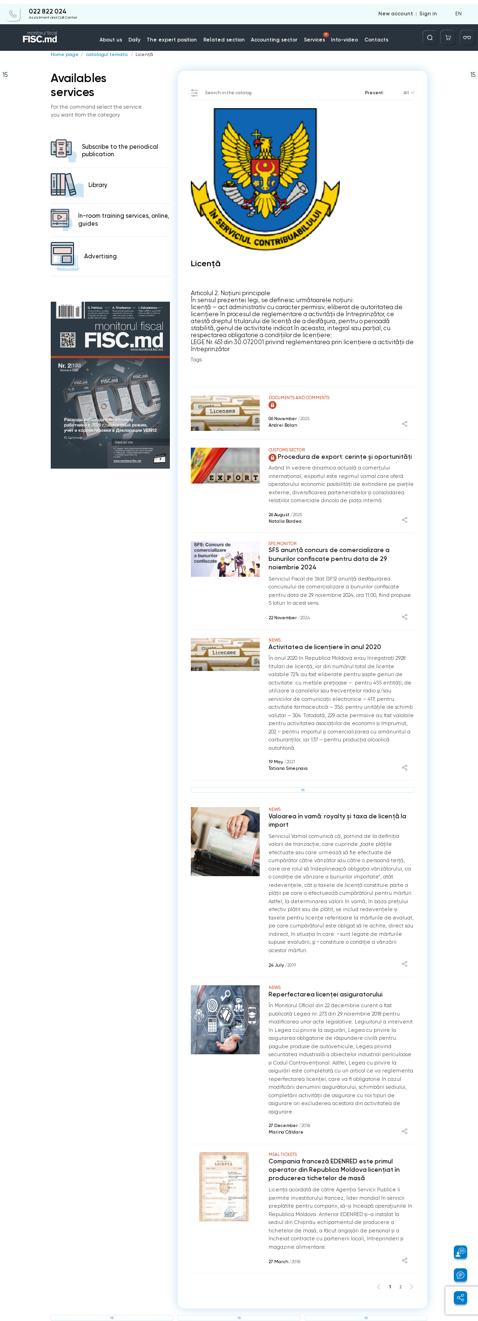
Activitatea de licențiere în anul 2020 (322, 637)
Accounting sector (273, 36)
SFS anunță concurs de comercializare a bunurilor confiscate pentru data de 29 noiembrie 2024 (338, 553)
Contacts (368, 36)
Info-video (339, 36)
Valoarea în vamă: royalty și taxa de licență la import (333, 810)
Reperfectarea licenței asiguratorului (321, 983)
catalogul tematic (102, 54)
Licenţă (137, 54)
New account (399, 10)
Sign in (429, 10)
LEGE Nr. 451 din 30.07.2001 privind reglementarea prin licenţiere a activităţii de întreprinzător (302, 346)
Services (312, 34)
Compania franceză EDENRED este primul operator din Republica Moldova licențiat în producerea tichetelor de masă (340, 1157)
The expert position (178, 36)
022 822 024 (47, 8)
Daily (144, 36)
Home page (63, 54)
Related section (226, 36)
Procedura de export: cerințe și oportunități (336, 457)
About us (122, 36)
